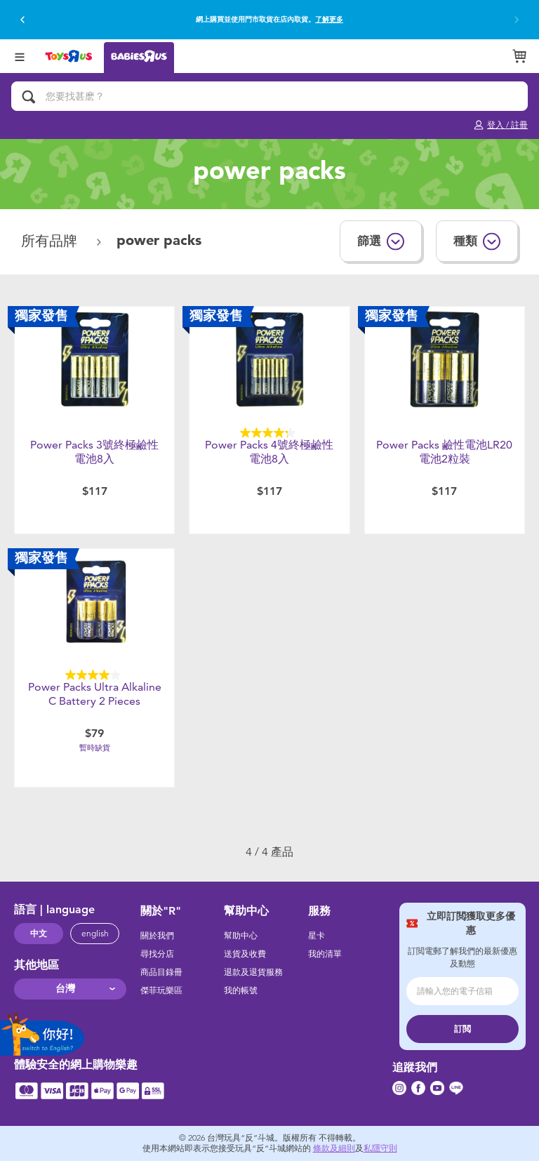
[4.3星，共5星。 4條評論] (269, 432)
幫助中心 (241, 936)
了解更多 (329, 19)
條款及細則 (334, 1148)
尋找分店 (157, 954)
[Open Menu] (19, 56)
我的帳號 (241, 990)
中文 (38, 933)
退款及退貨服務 (253, 972)
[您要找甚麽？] (269, 96)
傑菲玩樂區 (161, 990)
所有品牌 (51, 241)
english (95, 933)
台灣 (65, 989)
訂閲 (462, 1029)
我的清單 (325, 954)
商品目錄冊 (161, 972)
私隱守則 (380, 1148)
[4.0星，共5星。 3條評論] (94, 675)
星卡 (316, 936)
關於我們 (157, 936)
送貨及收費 (245, 954)
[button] (22, 19)
